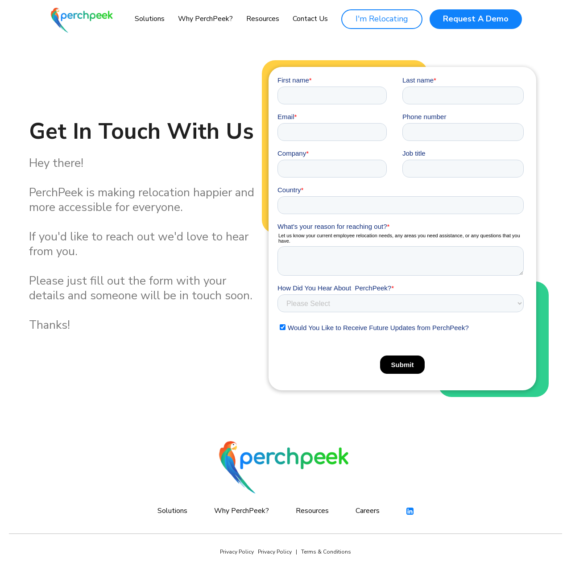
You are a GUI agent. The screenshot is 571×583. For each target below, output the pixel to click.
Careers (368, 511)
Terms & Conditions (326, 551)
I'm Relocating (382, 18)
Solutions (150, 19)
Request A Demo (476, 18)
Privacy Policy (237, 551)
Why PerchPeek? (205, 19)
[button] (150, 19)
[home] (82, 19)
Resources (262, 19)
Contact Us (310, 19)
